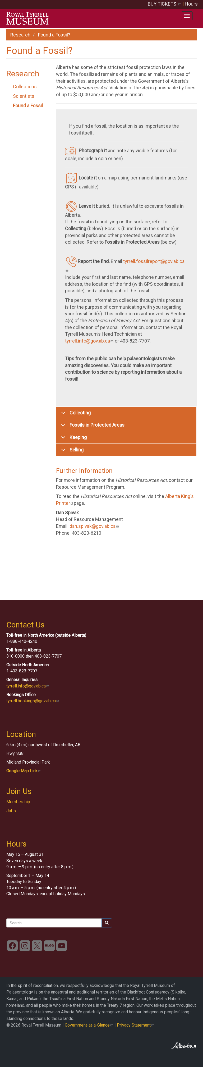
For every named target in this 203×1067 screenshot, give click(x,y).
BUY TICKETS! (164, 4)
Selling (71, 451)
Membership (18, 801)
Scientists (23, 96)
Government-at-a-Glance (89, 1025)
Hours (191, 4)
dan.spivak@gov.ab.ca (94, 526)
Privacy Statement (135, 1025)
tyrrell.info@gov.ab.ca (89, 341)
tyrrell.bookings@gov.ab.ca (32, 700)
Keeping (73, 439)
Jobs (11, 810)
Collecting (75, 414)
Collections (25, 86)
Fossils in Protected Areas (91, 426)
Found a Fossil (28, 105)
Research (20, 35)
